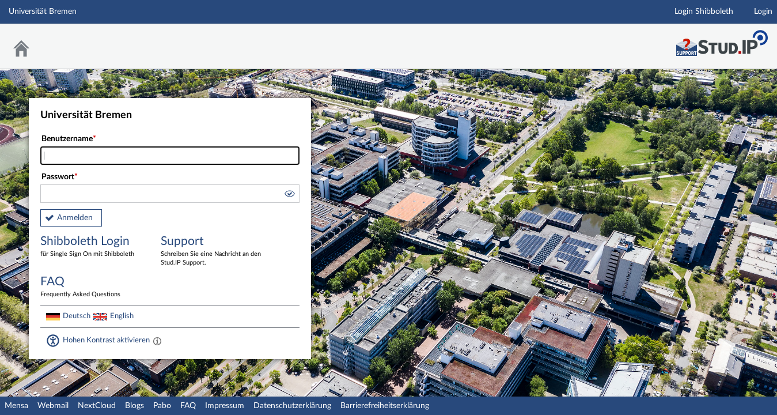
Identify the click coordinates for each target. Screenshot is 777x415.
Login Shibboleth (703, 11)
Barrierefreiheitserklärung (384, 406)
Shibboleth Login (92, 247)
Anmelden (75, 218)
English (122, 315)
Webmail (53, 406)
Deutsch (76, 315)
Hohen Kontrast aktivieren (106, 340)
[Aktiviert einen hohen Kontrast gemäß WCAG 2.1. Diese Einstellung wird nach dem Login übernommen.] (157, 340)
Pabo (162, 406)
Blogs (134, 406)
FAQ (188, 406)
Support (212, 251)
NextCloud (97, 406)
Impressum (224, 406)
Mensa (16, 406)
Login (763, 11)
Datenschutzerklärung (292, 406)
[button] (289, 195)
